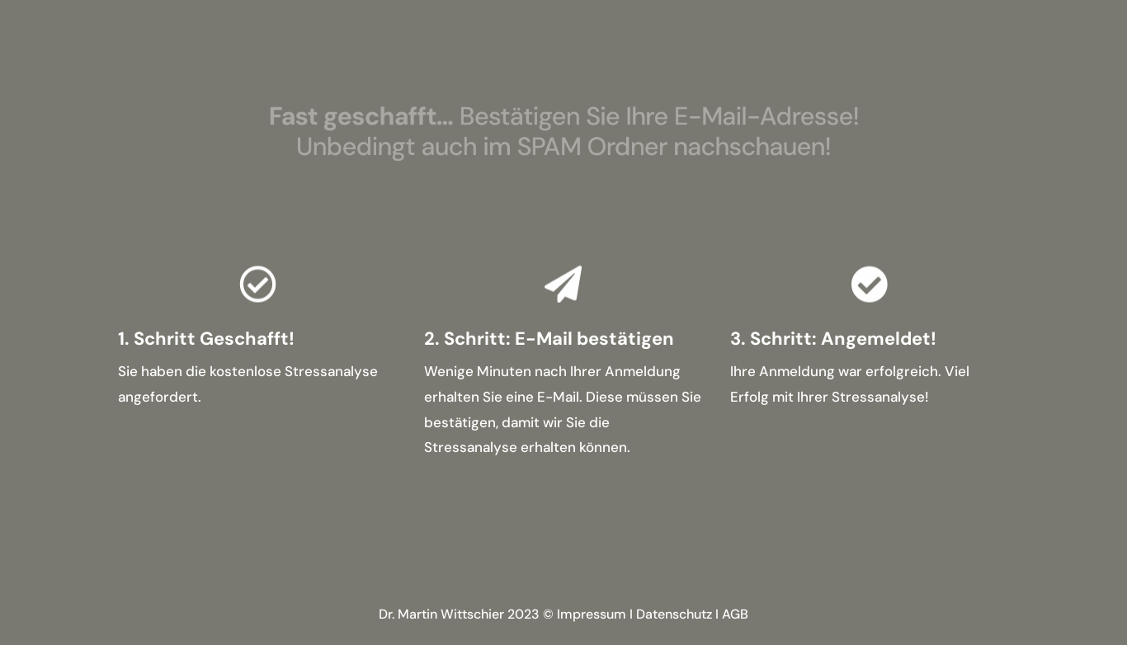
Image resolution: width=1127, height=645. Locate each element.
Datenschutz (674, 614)
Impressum (591, 614)
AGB (735, 614)
